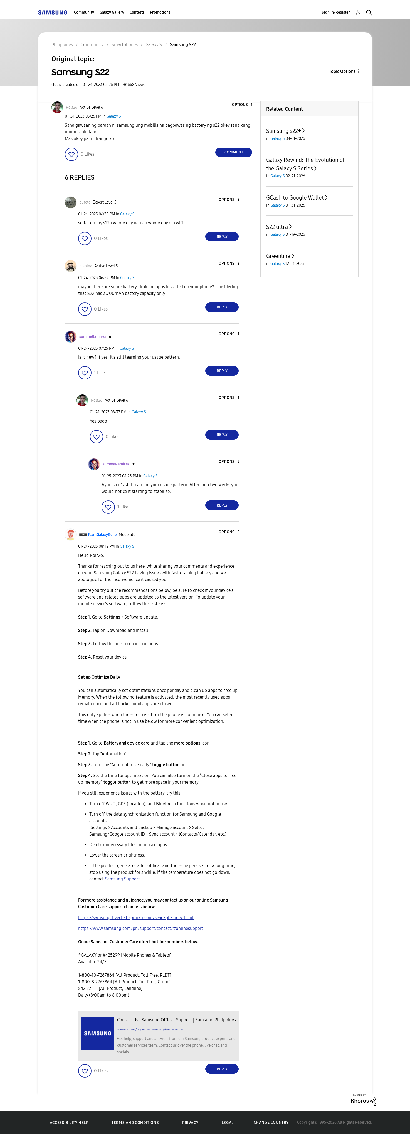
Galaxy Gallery (112, 12)
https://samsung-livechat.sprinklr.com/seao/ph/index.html (136, 917)
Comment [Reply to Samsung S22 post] (233, 152)
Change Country (271, 1122)
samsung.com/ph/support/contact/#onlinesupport (151, 1029)
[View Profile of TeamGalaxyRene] (102, 534)
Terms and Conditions (135, 1122)
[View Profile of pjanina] (85, 266)
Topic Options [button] (342, 71)
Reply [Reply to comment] (222, 236)
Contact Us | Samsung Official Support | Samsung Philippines (176, 1020)
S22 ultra (277, 227)
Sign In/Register (336, 12)
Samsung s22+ (283, 131)
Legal (228, 1122)
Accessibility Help (69, 1122)
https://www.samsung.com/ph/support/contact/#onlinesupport (140, 928)
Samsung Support (122, 879)
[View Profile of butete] (84, 202)
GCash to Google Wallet (295, 197)
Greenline (278, 256)
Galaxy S (114, 116)
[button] (242, 105)
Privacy (190, 1122)
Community (84, 12)
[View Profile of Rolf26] (71, 107)
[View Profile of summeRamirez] (92, 336)
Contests (137, 12)
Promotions (160, 12)
